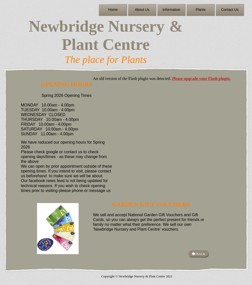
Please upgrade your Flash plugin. (201, 78)
